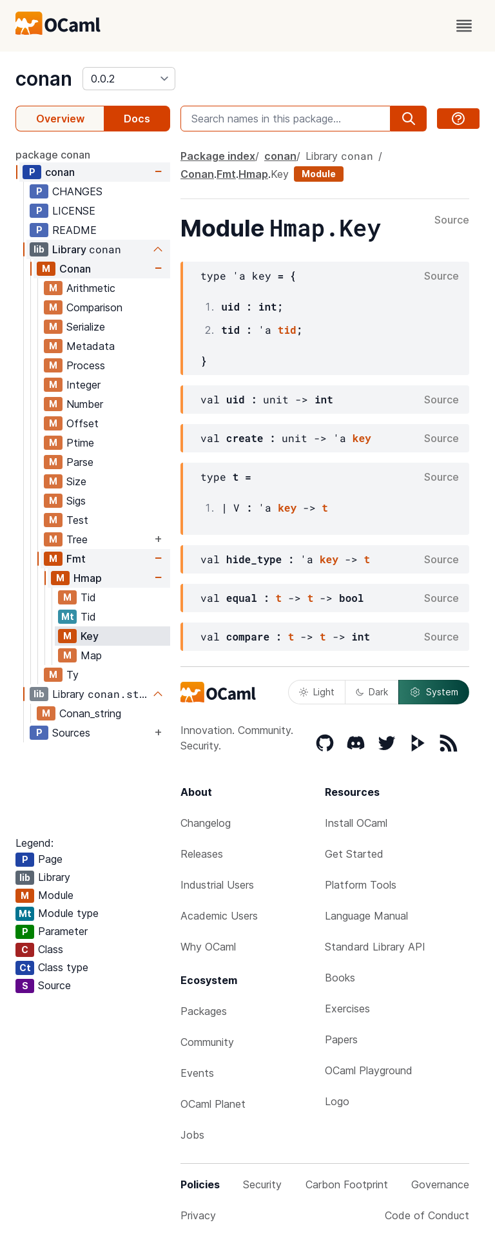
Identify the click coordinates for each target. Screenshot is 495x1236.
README (74, 230)
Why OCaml (208, 946)
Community (207, 1042)
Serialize (85, 326)
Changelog (205, 822)
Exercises (347, 1008)
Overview (60, 118)
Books (340, 977)
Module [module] (319, 173)
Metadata (90, 346)
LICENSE (73, 210)
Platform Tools (360, 884)
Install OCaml (356, 822)
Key (90, 636)
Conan (75, 268)
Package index (217, 156)
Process (85, 365)
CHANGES (77, 191)
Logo (337, 1101)
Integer (83, 384)
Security (262, 1184)
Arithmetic (90, 288)
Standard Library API (375, 946)
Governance (440, 1184)
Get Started (354, 853)
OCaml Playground (368, 1070)
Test (77, 520)
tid (287, 329)
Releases (201, 853)
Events (197, 1073)
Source (451, 220)
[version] (128, 78)
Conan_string (90, 713)
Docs (137, 118)
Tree (77, 539)
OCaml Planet (213, 1103)
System (433, 692)
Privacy (198, 1215)
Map (91, 655)
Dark (372, 691)
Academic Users (219, 915)
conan (43, 78)
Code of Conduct (427, 1215)
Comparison (94, 307)
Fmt (76, 558)
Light (317, 691)
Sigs (76, 500)
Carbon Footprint (347, 1184)
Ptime (80, 442)
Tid (88, 597)
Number (84, 404)
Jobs (192, 1134)
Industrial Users (217, 884)
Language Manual (366, 915)
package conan (52, 154)
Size (76, 481)
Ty (72, 674)
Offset (82, 423)
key (362, 438)
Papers (341, 1039)
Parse (79, 462)
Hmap (87, 578)
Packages (203, 1011)
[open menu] (464, 25)
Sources (71, 732)
